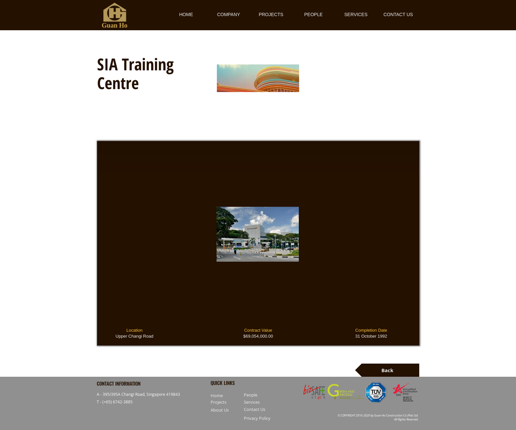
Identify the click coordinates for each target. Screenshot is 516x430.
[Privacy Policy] (262, 418)
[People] (262, 395)
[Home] (220, 395)
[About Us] (229, 410)
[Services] (262, 402)
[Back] (387, 370)
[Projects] (235, 402)
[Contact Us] (262, 409)
